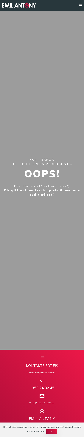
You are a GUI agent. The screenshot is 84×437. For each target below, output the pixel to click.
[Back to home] (19, 5)
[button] (80, 5)
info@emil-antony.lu (42, 403)
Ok (52, 431)
